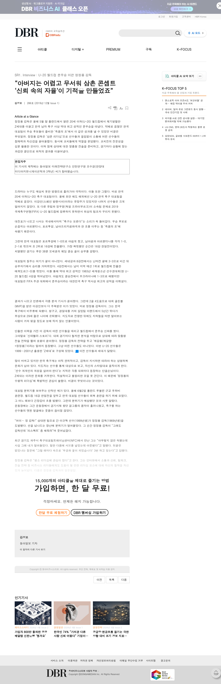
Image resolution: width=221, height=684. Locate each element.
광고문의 (165, 660)
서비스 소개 (57, 660)
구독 (149, 49)
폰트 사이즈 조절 (121, 108)
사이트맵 (151, 660)
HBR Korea (200, 16)
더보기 (110, 108)
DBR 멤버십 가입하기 (90, 512)
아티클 (42, 49)
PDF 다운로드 (115, 108)
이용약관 (73, 660)
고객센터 (186, 16)
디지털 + (78, 49)
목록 (111, 580)
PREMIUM (113, 49)
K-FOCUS (184, 49)
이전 (99, 580)
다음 (124, 580)
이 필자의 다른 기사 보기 (32, 549)
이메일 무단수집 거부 (131, 660)
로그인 (161, 16)
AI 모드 (196, 33)
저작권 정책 (86, 660)
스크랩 (127, 108)
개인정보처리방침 (106, 660)
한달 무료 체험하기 (53, 512)
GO (200, 76)
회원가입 (173, 16)
